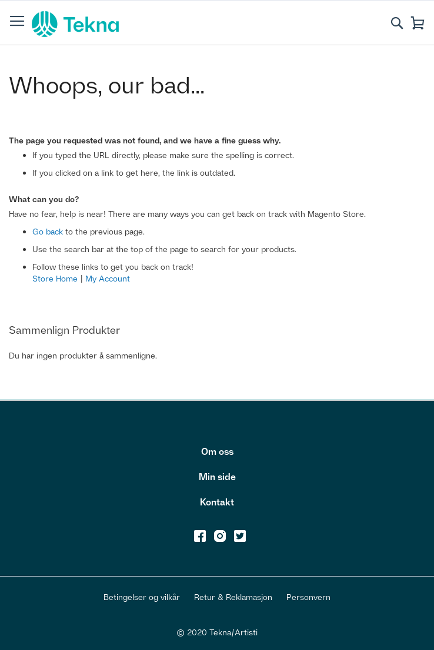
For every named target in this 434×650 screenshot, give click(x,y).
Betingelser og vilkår (142, 597)
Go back (47, 231)
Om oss (217, 451)
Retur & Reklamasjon (233, 597)
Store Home (55, 278)
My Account (107, 278)
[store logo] (75, 24)
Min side (217, 477)
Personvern (308, 597)
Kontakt (217, 502)
